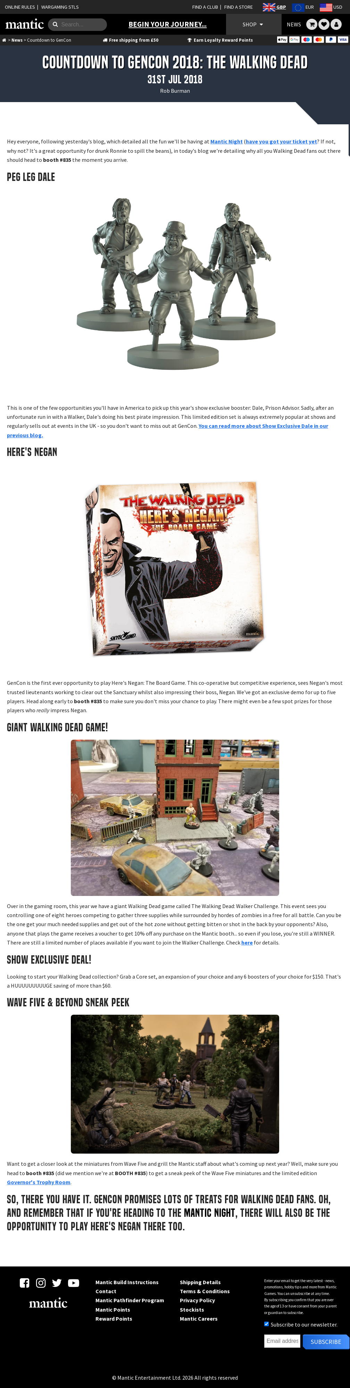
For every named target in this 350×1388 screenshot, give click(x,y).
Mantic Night (226, 141)
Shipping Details (200, 1282)
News (17, 40)
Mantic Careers (199, 1318)
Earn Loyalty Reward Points (219, 40)
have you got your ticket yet (281, 141)
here (247, 942)
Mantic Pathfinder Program (129, 1300)
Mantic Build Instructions (127, 1282)
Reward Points (113, 1318)
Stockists (192, 1309)
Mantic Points (112, 1309)
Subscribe (326, 1342)
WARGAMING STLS (60, 7)
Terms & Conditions (205, 1291)
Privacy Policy (197, 1300)
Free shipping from (130, 40)
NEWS (294, 24)
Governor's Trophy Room (38, 1182)
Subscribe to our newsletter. (301, 1324)
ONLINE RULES (20, 7)
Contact (105, 1291)
